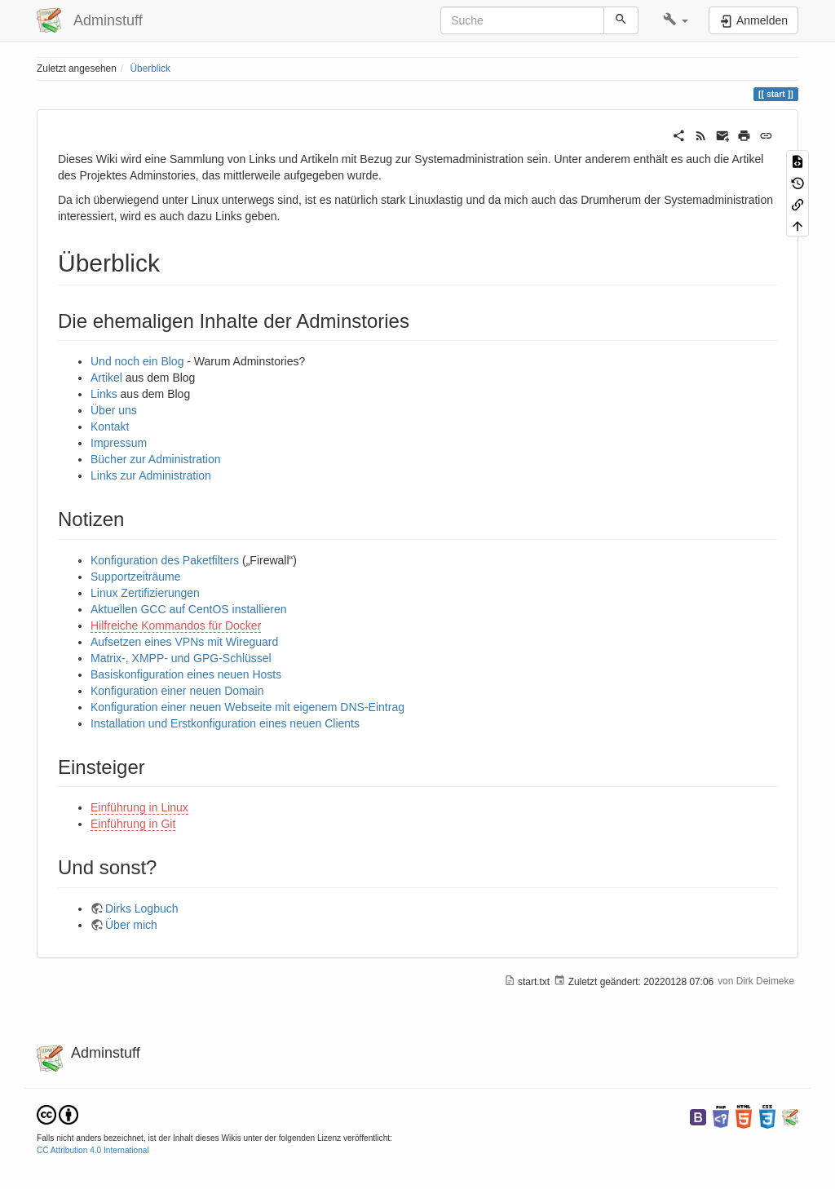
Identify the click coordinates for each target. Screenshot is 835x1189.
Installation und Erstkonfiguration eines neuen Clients (225, 723)
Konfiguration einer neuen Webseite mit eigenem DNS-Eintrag (247, 707)
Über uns (114, 410)
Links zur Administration (151, 475)
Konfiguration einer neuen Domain (177, 690)
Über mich (131, 924)
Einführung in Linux (139, 807)
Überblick (150, 68)
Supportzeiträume (136, 576)
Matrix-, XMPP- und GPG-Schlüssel (181, 658)
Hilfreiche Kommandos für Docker (176, 625)
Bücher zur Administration (156, 459)
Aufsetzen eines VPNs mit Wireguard (184, 641)
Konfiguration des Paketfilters (165, 560)
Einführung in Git (133, 823)
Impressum (119, 442)
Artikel (106, 377)
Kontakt (110, 426)
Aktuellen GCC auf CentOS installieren (188, 609)
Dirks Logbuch (142, 908)
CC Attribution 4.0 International (93, 1150)
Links (104, 393)
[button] (675, 20)
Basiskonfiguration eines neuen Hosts (186, 674)
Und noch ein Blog (137, 361)
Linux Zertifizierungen (145, 592)
